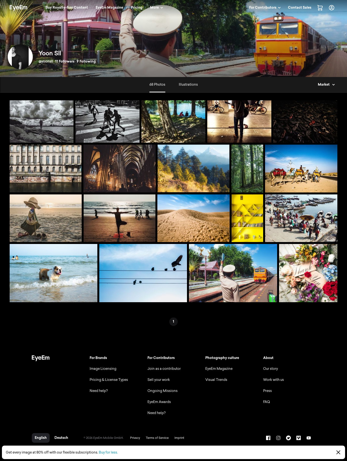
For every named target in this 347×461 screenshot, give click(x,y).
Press (267, 391)
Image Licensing (103, 369)
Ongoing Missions (162, 391)
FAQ (266, 402)
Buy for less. (108, 452)
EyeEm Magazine (219, 369)
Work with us (273, 380)
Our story (270, 369)
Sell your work (158, 380)
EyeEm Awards (159, 402)
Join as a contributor (164, 369)
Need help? (99, 391)
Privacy (135, 438)
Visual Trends (216, 380)
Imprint (179, 438)
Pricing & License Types (109, 380)
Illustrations (188, 85)
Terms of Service (157, 438)
